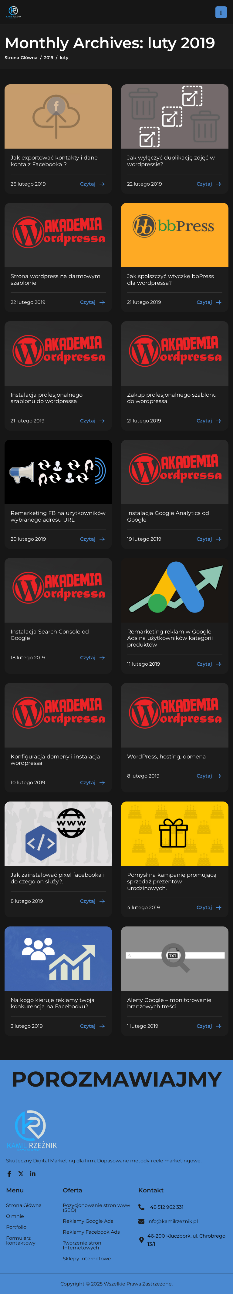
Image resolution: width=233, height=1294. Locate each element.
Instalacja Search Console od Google (50, 635)
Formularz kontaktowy (20, 1240)
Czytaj (93, 184)
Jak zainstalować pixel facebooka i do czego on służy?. (58, 878)
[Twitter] (21, 1172)
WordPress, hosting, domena (166, 756)
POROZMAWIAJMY (116, 1079)
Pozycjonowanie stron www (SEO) (96, 1208)
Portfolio (16, 1227)
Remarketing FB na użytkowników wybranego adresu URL (58, 516)
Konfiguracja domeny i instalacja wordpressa (55, 760)
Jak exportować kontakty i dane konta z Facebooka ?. (54, 161)
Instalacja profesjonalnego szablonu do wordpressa (47, 398)
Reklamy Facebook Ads (91, 1232)
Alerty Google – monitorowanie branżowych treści (169, 1003)
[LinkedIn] (33, 1172)
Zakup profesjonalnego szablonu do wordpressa (172, 398)
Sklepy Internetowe (87, 1258)
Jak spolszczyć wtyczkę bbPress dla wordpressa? (170, 279)
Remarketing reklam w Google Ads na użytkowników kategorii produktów (170, 638)
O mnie (15, 1216)
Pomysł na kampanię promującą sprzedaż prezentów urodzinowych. (172, 881)
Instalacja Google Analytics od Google (168, 516)
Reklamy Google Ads (88, 1221)
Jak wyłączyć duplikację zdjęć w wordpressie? (171, 161)
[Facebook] (9, 1172)
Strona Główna (24, 1205)
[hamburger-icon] (221, 12)
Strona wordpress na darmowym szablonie (55, 279)
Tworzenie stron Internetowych (82, 1246)
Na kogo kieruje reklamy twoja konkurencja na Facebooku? (53, 1003)
